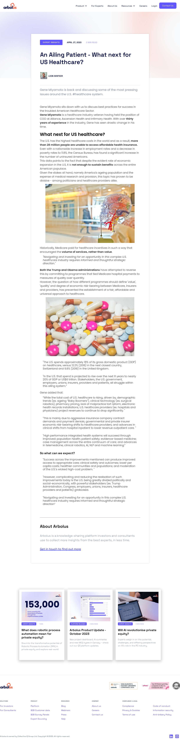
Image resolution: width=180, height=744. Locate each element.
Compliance (128, 706)
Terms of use (128, 714)
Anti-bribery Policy (162, 714)
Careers (143, 6)
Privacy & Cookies (131, 710)
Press (63, 714)
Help (63, 719)
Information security (163, 710)
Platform (35, 706)
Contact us (97, 714)
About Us (112, 6)
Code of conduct (161, 706)
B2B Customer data (40, 710)
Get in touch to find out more (60, 549)
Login (154, 6)
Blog (63, 706)
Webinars (65, 710)
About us (96, 706)
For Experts (97, 6)
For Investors (6, 706)
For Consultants (8, 710)
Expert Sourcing (39, 719)
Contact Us (167, 5)
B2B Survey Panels (40, 714)
